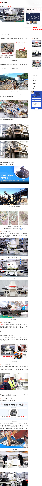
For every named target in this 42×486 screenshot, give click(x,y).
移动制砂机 (36, 58)
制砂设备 (5, 6)
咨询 (21, 228)
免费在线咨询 (35, 27)
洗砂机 (33, 77)
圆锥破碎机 (34, 78)
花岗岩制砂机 (34, 86)
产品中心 (2, 6)
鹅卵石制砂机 (34, 83)
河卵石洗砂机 (34, 88)
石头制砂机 (36, 68)
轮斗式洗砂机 (34, 80)
